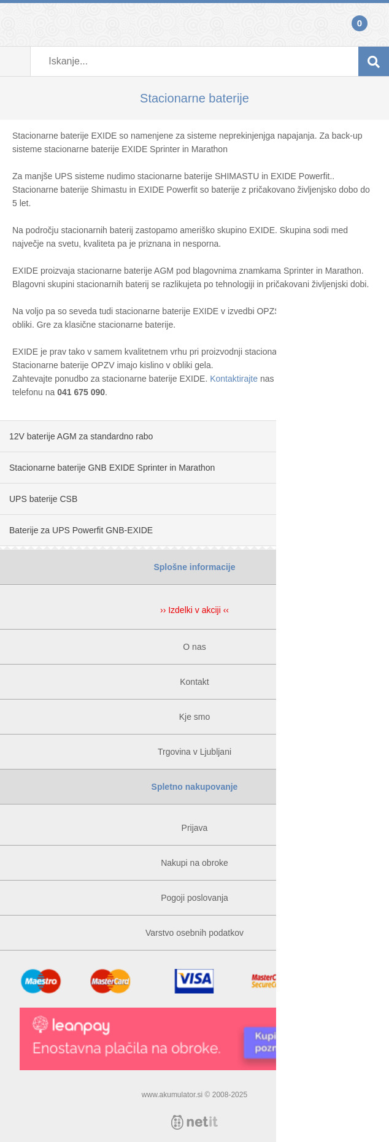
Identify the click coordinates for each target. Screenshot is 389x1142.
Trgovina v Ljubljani (194, 752)
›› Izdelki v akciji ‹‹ (194, 610)
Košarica (373, 24)
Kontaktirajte (234, 379)
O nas (194, 647)
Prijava (15, 24)
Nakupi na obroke (194, 863)
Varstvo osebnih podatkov (194, 933)
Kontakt (194, 682)
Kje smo (194, 717)
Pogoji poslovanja (194, 898)
